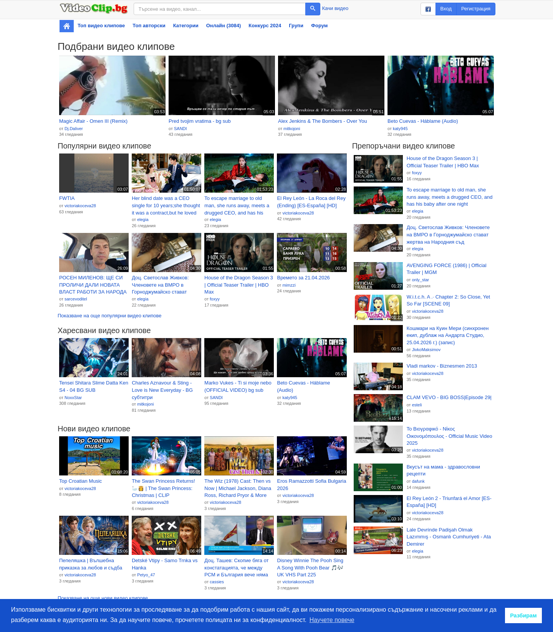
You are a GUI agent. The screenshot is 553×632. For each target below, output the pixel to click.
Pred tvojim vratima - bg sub (200, 121)
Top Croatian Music (80, 481)
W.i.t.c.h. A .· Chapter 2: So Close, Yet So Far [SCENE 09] (448, 300)
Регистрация (475, 9)
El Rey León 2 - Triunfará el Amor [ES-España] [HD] (449, 501)
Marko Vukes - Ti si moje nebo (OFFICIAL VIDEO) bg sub (237, 386)
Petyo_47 (146, 575)
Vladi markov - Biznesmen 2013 (442, 366)
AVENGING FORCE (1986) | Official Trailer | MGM (447, 269)
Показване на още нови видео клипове (103, 598)
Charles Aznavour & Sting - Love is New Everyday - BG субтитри (162, 390)
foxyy (215, 299)
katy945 (400, 128)
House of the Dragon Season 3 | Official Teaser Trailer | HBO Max (238, 285)
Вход (446, 9)
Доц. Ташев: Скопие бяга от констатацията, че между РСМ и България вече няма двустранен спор (236, 568)
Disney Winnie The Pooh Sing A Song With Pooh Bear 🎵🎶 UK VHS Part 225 (310, 568)
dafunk (418, 481)
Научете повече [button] (332, 620)
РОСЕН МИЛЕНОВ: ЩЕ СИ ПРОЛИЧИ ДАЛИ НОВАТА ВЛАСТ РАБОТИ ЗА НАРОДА (93, 285)
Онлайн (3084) (223, 25)
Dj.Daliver (74, 128)
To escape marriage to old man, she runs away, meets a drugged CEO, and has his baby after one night (236, 205)
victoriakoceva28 (80, 205)
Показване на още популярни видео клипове (109, 315)
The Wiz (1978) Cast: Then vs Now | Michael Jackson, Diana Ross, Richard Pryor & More (237, 488)
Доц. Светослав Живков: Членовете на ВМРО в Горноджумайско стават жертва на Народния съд (160, 285)
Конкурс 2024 (264, 25)
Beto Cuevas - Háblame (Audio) (422, 121)
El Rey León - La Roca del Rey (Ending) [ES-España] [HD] (311, 201)
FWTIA (67, 198)
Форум (319, 25)
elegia (142, 219)
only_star (420, 279)
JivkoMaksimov (426, 349)
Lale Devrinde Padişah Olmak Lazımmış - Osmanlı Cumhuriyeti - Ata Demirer (449, 537)
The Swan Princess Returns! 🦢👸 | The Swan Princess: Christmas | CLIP (163, 488)
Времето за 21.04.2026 (303, 278)
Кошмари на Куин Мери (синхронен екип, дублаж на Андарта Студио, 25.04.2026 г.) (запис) (448, 335)
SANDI (180, 128)
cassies (217, 581)
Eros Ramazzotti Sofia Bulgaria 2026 (311, 484)
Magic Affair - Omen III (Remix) (93, 121)
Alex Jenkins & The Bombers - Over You (322, 121)
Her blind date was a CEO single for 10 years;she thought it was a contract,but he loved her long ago (166, 205)
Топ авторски (148, 25)
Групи (296, 25)
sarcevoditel (76, 299)
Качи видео (335, 8)
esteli (417, 405)
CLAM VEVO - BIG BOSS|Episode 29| (449, 397)
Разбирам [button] (523, 615)
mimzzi (288, 285)
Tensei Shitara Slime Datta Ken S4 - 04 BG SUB (93, 386)
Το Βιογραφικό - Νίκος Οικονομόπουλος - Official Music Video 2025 (449, 436)
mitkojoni (291, 128)
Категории (186, 25)
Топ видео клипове (101, 25)
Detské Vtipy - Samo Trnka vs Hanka (164, 564)
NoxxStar (73, 397)
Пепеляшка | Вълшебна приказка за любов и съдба (90, 564)
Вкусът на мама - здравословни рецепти (443, 470)
